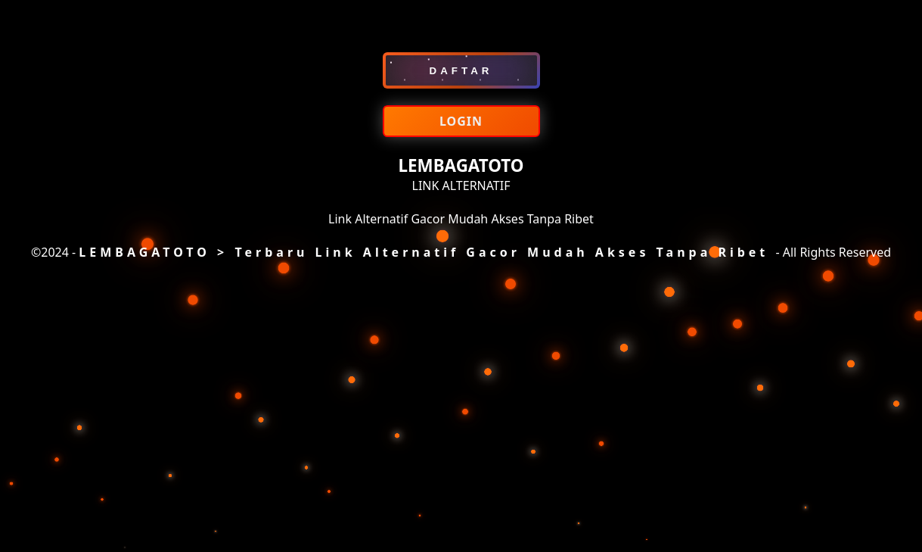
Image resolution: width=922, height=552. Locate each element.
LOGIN (461, 121)
